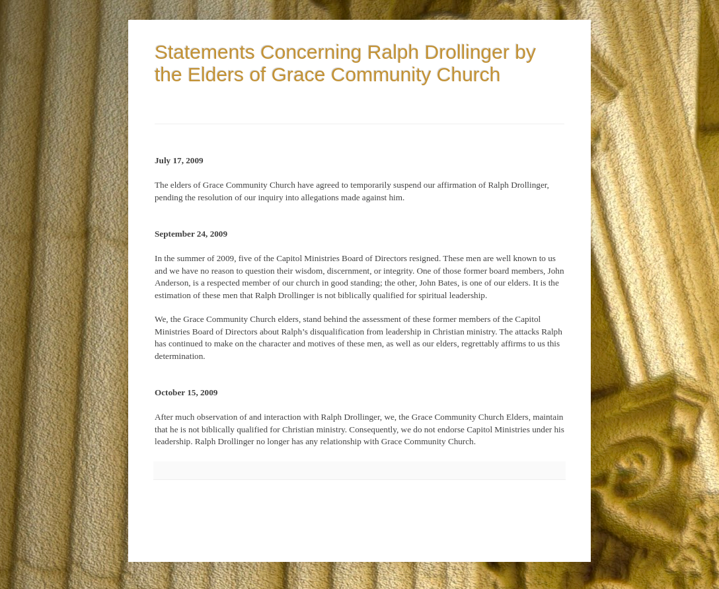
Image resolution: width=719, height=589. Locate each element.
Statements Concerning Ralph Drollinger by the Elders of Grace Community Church (345, 63)
